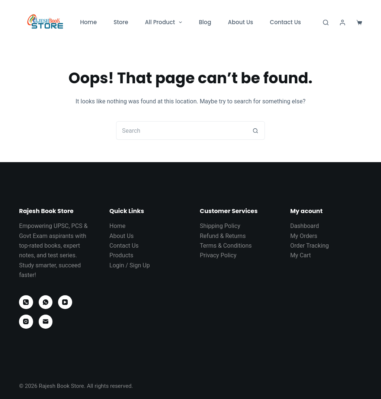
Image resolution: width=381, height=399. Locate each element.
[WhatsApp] (46, 302)
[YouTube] (65, 302)
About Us (240, 22)
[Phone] (26, 302)
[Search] (326, 22)
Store (120, 22)
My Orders (303, 235)
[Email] (46, 322)
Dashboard (304, 225)
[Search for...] (181, 130)
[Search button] (255, 130)
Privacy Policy (218, 255)
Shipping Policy (220, 225)
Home (88, 22)
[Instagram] (26, 322)
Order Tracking (309, 245)
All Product (165, 22)
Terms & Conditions (226, 245)
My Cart (300, 255)
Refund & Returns (223, 235)
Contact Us (285, 22)
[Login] (342, 22)
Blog (205, 22)
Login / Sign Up (129, 265)
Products (121, 255)
